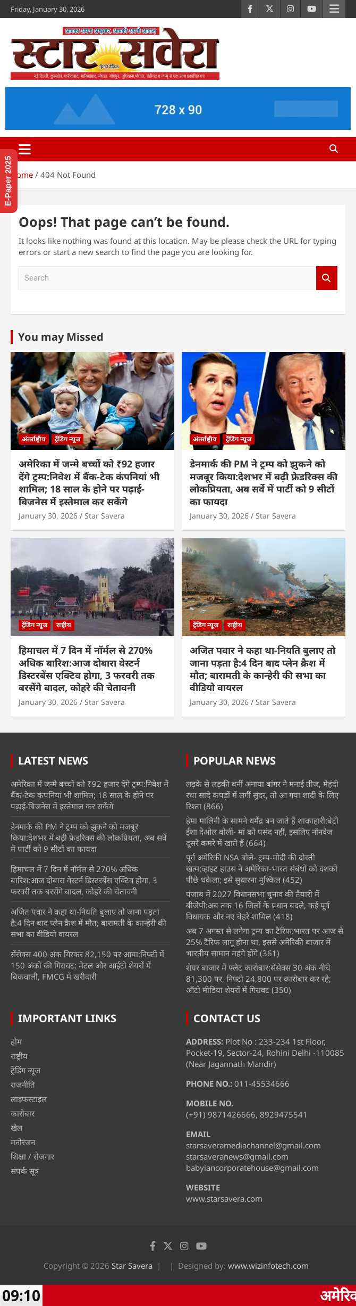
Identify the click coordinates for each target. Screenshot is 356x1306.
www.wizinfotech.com (268, 1265)
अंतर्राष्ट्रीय (34, 438)
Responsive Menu (334, 9)
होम (16, 1041)
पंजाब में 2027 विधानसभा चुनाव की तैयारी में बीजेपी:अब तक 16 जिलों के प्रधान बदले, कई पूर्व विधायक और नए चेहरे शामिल (257, 905)
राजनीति (23, 1084)
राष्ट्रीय (63, 624)
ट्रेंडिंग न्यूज (67, 438)
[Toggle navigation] (25, 149)
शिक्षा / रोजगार (32, 1156)
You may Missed (61, 337)
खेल (16, 1127)
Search (326, 278)
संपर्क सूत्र (25, 1170)
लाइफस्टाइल (29, 1099)
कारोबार (23, 1113)
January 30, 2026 (48, 516)
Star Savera (104, 516)
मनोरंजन (23, 1142)
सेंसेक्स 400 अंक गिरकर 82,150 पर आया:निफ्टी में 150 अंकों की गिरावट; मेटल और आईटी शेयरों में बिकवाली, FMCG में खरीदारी (87, 965)
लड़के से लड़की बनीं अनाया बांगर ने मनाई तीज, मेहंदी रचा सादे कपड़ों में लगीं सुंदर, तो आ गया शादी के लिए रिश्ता (262, 794)
